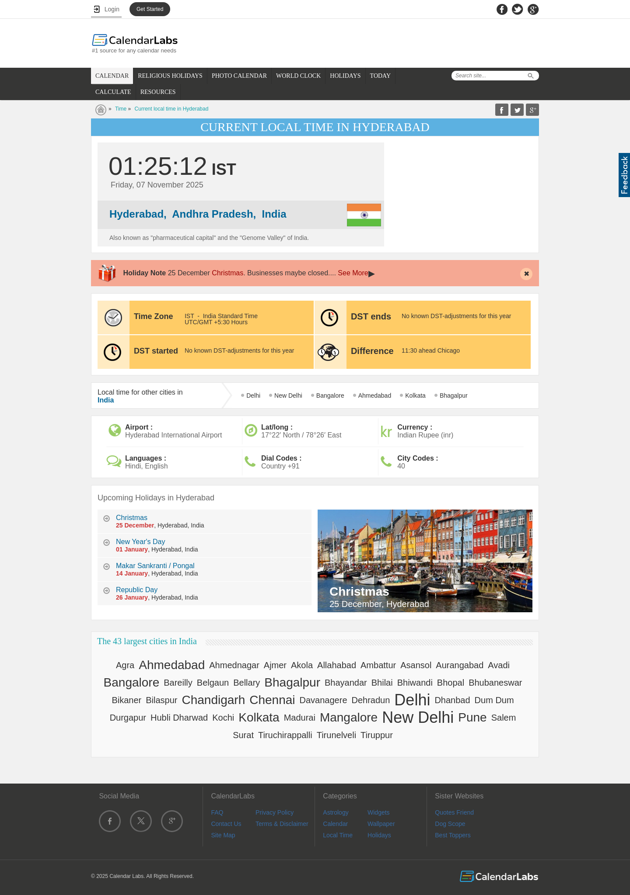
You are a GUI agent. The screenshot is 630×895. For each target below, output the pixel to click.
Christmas (227, 273)
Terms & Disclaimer (282, 823)
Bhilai (382, 682)
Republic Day (137, 589)
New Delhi (288, 395)
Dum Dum (494, 700)
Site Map (223, 835)
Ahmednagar (234, 665)
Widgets (379, 812)
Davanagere (323, 700)
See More (353, 273)
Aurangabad (459, 665)
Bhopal (450, 682)
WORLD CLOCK (298, 76)
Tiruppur (376, 735)
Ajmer (275, 665)
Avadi (499, 665)
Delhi (253, 395)
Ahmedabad (375, 395)
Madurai (299, 717)
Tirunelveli (336, 735)
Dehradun (371, 700)
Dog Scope (450, 823)
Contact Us (226, 823)
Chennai (272, 700)
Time (120, 109)
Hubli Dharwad (179, 717)
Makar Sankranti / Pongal (155, 565)
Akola (302, 665)
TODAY (380, 76)
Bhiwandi (415, 682)
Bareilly (178, 682)
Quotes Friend (454, 812)
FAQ (217, 812)
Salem (503, 717)
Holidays (379, 835)
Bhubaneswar (495, 682)
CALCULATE (113, 92)
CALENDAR (112, 76)
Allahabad (336, 665)
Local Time (338, 835)
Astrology (335, 812)
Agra (125, 665)
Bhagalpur (454, 395)
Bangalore (330, 395)
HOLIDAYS (345, 76)
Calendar (335, 823)
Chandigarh (213, 700)
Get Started (149, 9)
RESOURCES (158, 92)
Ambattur (378, 665)
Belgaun (213, 682)
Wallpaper (381, 823)
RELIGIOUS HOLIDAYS (170, 76)
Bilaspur (161, 700)
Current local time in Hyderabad (172, 109)
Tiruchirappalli (285, 735)
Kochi (223, 717)
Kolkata (415, 395)
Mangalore (349, 717)
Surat (243, 735)
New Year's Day (140, 541)
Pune (472, 717)
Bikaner (126, 700)
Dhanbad (452, 700)
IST (189, 315)
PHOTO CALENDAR (239, 76)
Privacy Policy (275, 812)
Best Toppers (452, 835)
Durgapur (128, 717)
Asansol (415, 665)
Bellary (246, 682)
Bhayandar (346, 682)
